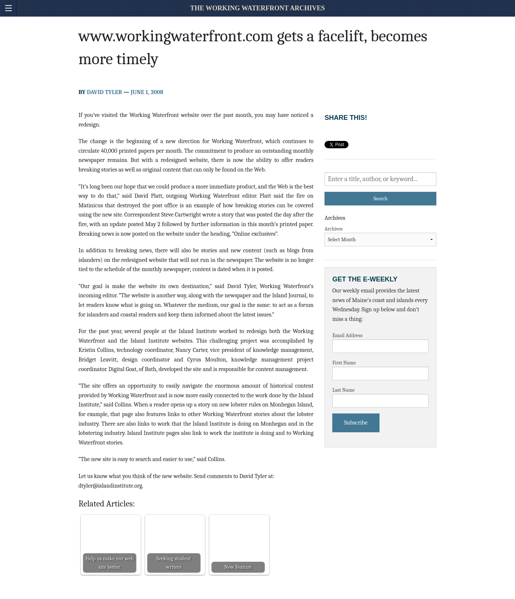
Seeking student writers (174, 562)
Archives (334, 229)
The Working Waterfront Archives (257, 8)
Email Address (347, 335)
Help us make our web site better (109, 562)
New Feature (237, 567)
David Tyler (104, 92)
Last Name (343, 390)
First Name (344, 363)
